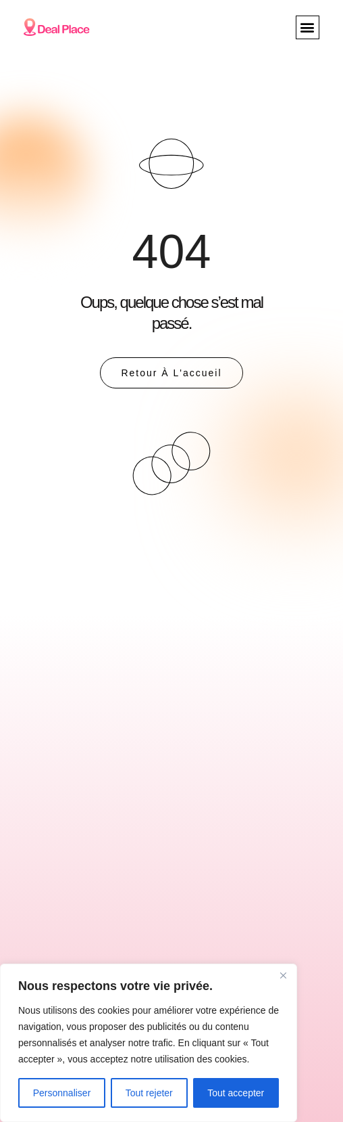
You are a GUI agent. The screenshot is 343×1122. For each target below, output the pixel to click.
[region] (148, 1043)
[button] (307, 27)
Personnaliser (62, 1092)
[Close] (283, 975)
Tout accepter (235, 1092)
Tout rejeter (149, 1092)
